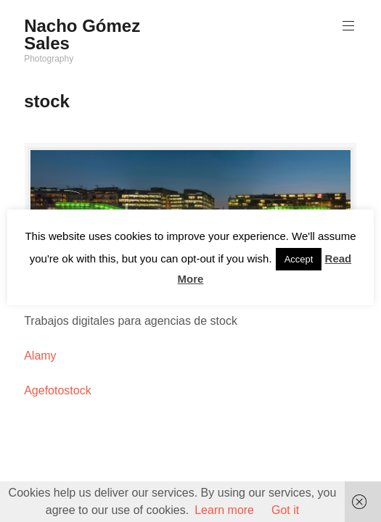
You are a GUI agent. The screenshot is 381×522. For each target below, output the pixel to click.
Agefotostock (57, 390)
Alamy (40, 355)
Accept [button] (299, 259)
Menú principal (347, 26)
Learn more (224, 510)
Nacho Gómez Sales (82, 34)
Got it (285, 510)
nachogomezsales (193, 215)
